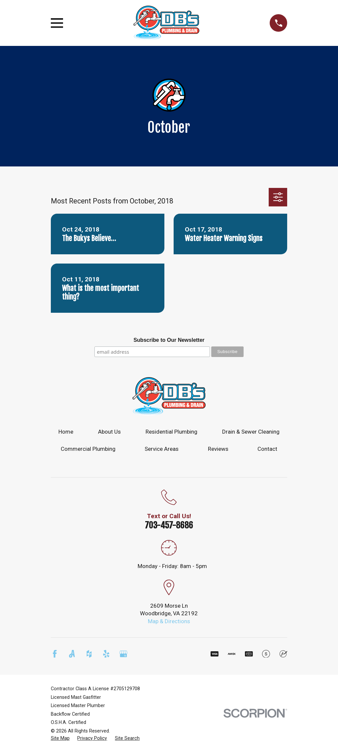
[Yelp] (106, 654)
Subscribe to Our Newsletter (168, 340)
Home (65, 431)
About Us (109, 431)
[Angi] (72, 654)
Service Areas (162, 449)
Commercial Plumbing (88, 449)
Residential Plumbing (171, 431)
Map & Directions (169, 621)
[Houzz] (89, 654)
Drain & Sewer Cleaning (251, 431)
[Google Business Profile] (123, 654)
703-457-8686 (169, 525)
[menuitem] (60, 738)
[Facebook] (55, 654)
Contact (267, 449)
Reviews (218, 449)
